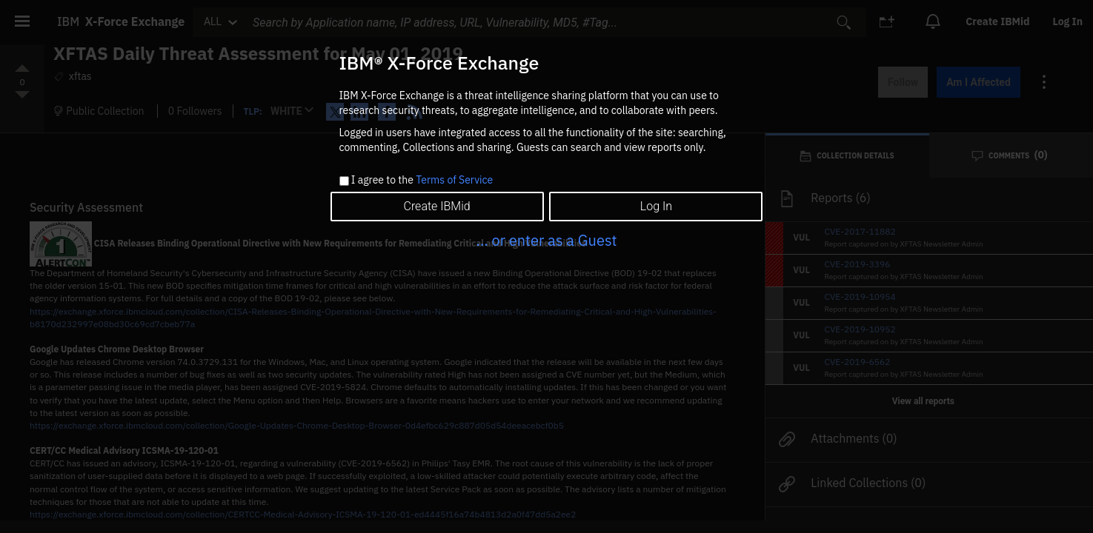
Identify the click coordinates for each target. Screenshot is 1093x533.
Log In (656, 206)
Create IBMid (436, 206)
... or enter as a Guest (546, 240)
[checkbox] (344, 181)
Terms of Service (454, 180)
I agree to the (422, 180)
